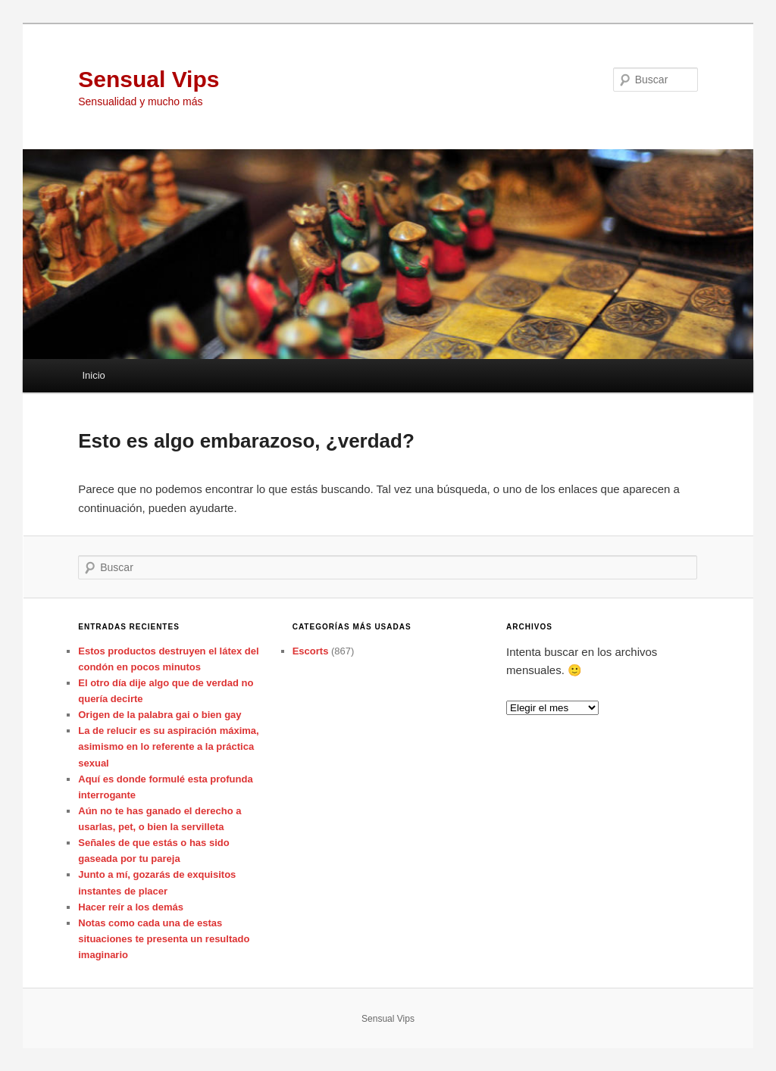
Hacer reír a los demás (130, 907)
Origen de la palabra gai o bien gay (159, 714)
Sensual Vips (148, 79)
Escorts (311, 651)
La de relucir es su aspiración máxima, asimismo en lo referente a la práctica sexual (168, 746)
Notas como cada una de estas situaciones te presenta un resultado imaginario (163, 938)
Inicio (93, 375)
